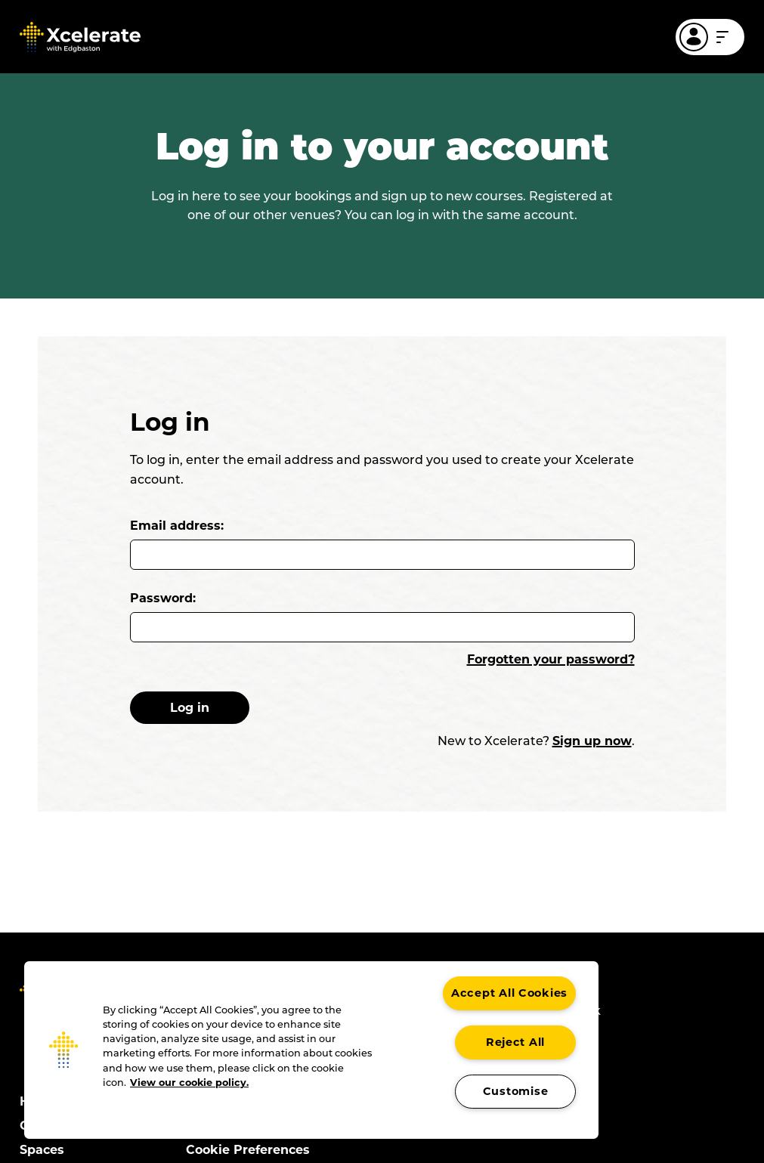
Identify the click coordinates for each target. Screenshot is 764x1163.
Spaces (42, 1150)
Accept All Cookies (509, 993)
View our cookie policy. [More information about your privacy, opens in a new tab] (189, 1082)
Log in (205, 708)
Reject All (515, 1042)
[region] (311, 1050)
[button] (63, 1049)
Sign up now (592, 741)
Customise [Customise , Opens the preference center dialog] (515, 1091)
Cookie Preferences (248, 1150)
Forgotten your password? (551, 659)
